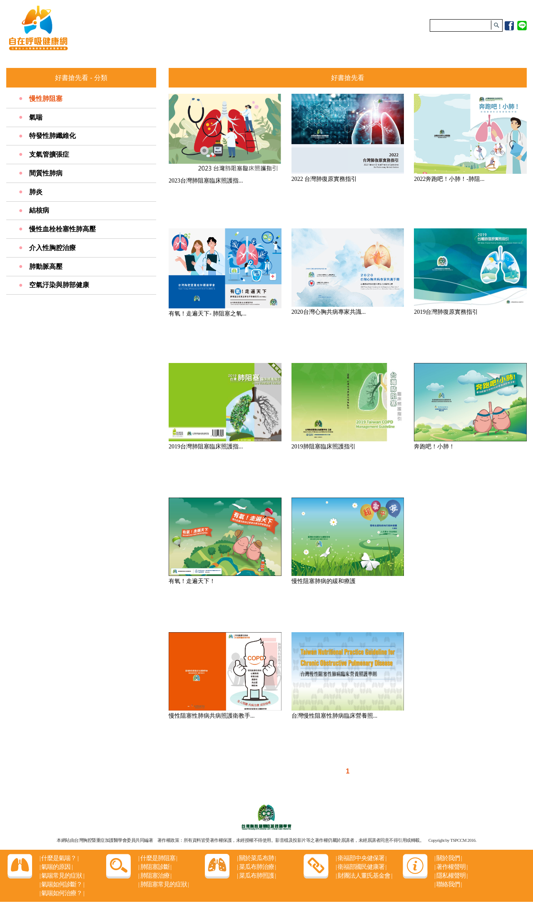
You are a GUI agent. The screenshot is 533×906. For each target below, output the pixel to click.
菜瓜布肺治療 (256, 866)
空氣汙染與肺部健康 (59, 284)
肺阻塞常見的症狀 (163, 884)
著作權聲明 (450, 866)
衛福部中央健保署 (361, 858)
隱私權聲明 (450, 875)
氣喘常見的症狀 (62, 875)
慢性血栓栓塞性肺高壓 (62, 229)
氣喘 (35, 117)
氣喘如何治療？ (62, 893)
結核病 (39, 210)
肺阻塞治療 (154, 875)
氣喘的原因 (56, 866)
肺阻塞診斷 (154, 866)
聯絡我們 (447, 884)
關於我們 (447, 858)
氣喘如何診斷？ (62, 884)
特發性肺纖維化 (52, 135)
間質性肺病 (45, 173)
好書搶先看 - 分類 (81, 77)
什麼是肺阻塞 (157, 858)
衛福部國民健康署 (361, 866)
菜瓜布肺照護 (256, 875)
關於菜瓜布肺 (256, 858)
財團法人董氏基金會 (364, 875)
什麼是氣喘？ (59, 858)
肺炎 (35, 191)
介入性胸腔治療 (52, 247)
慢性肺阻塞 (45, 98)
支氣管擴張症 (49, 154)
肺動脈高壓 (45, 266)
